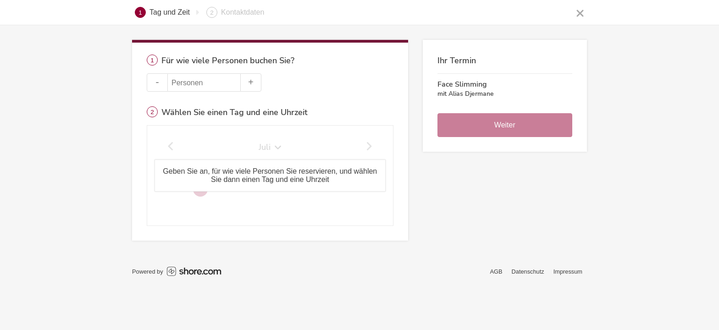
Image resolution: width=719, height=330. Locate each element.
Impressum (567, 271)
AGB (496, 271)
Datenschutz (528, 271)
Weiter (504, 125)
